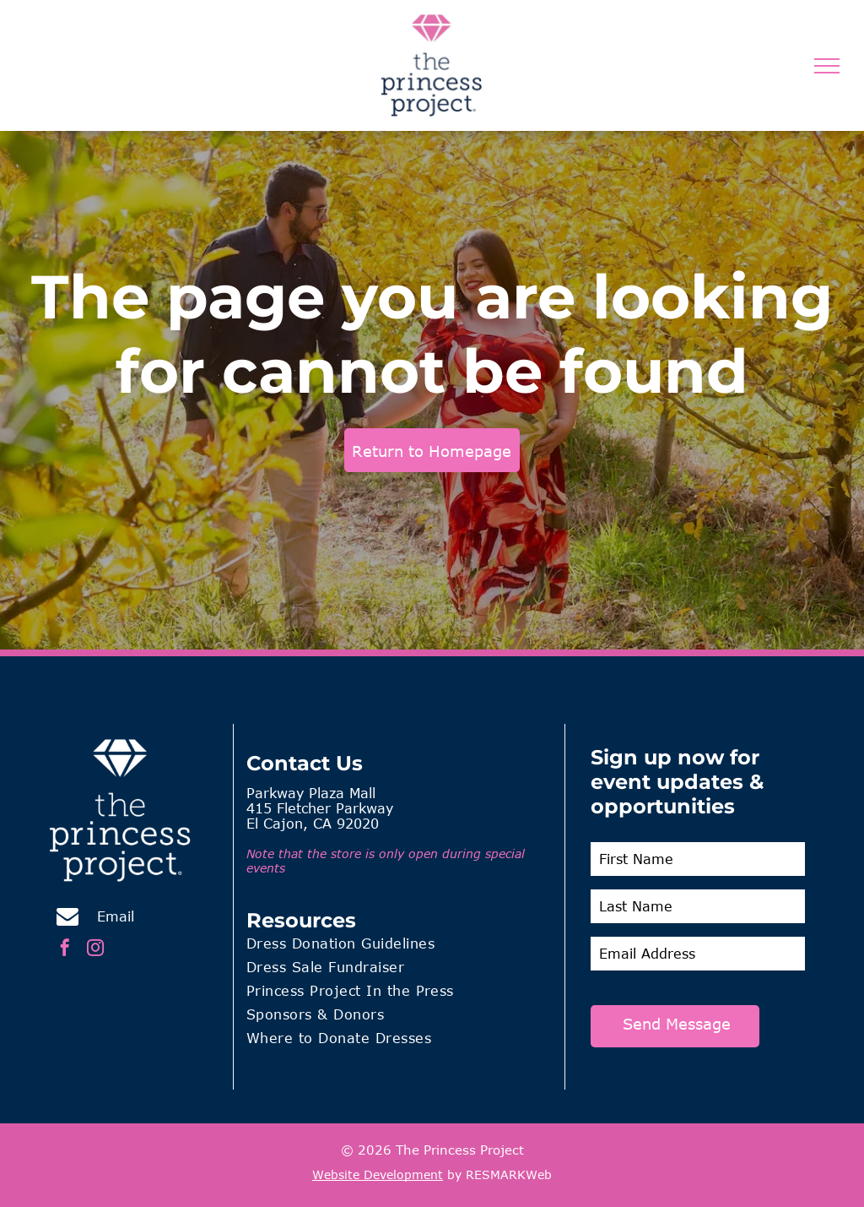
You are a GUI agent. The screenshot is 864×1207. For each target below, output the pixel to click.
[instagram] (95, 950)
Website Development (377, 1174)
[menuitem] (399, 946)
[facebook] (65, 950)
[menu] (827, 66)
